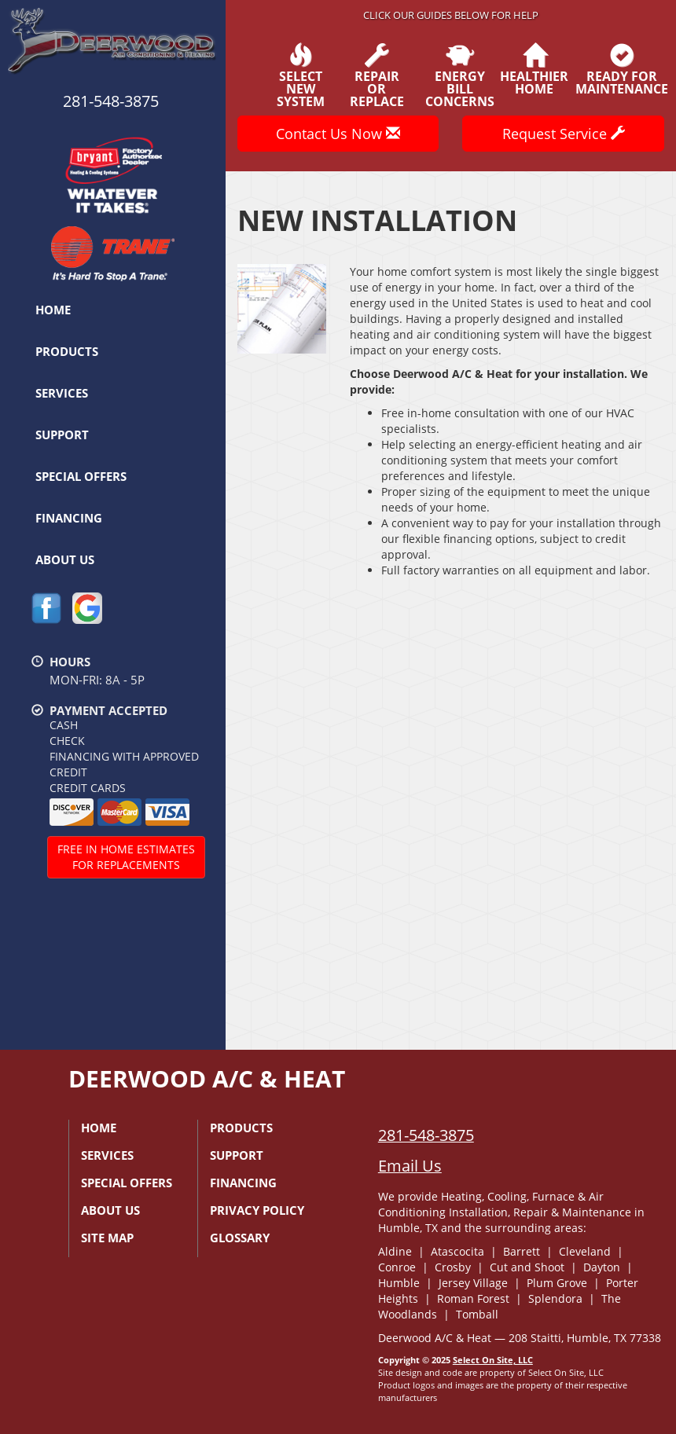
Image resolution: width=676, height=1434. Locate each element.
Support (62, 434)
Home (53, 309)
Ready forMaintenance (621, 69)
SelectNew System (300, 75)
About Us (64, 559)
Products (66, 351)
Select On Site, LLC (493, 1360)
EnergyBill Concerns (459, 75)
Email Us (410, 1165)
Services (61, 393)
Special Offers (81, 476)
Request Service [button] (563, 133)
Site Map (107, 1237)
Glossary (240, 1237)
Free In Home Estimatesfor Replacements (126, 857)
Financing (68, 518)
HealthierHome (534, 69)
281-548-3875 (426, 1135)
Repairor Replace (377, 75)
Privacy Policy (257, 1210)
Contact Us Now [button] (338, 133)
